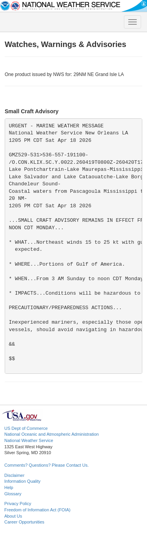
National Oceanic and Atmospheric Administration (51, 434)
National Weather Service (28, 440)
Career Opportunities (24, 522)
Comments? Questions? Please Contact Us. (46, 465)
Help (8, 487)
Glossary (12, 493)
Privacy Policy (17, 503)
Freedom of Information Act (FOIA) (37, 509)
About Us (13, 516)
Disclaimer (14, 475)
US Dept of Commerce (26, 428)
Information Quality (22, 481)
